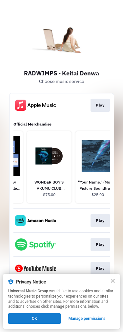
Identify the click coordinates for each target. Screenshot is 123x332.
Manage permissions (87, 318)
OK (34, 318)
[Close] (113, 281)
